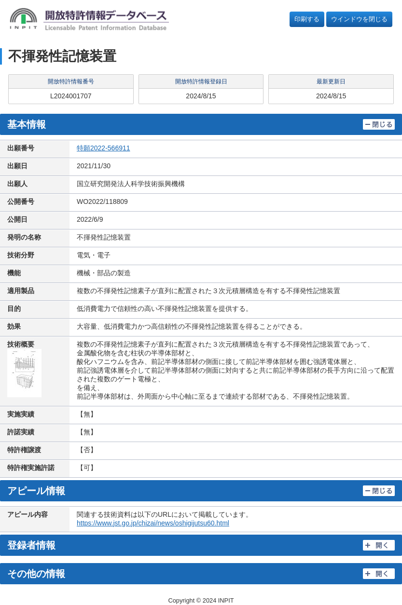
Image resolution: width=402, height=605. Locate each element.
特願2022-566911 (103, 148)
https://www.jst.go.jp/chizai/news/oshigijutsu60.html (153, 523)
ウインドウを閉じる (359, 19)
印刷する (306, 19)
